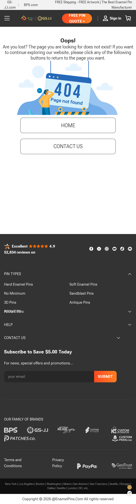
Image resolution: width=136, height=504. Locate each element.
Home (68, 126)
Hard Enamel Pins (18, 284)
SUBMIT (105, 376)
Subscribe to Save (24, 352)
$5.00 (51, 352)
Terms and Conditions (13, 463)
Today (65, 352)
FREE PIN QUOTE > (77, 18)
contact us (68, 147)
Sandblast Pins (82, 293)
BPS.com (31, 5)
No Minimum (14, 293)
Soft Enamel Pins (83, 284)
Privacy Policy (58, 463)
